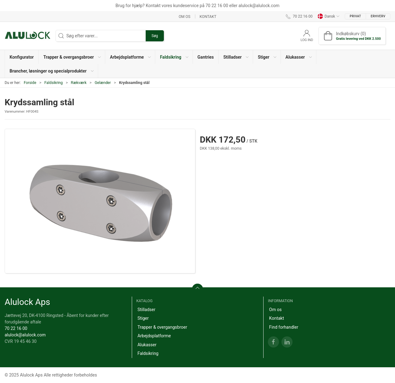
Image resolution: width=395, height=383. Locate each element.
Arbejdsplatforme (154, 335)
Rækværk (79, 83)
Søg (155, 36)
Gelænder (103, 83)
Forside (30, 83)
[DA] (28, 35)
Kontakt (208, 16)
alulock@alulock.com (25, 334)
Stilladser (146, 309)
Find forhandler (283, 327)
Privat (355, 16)
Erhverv (378, 16)
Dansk (328, 16)
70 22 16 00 (16, 328)
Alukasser (146, 344)
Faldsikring (53, 83)
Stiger (142, 318)
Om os (184, 16)
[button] (72, 57)
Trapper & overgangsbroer (162, 327)
